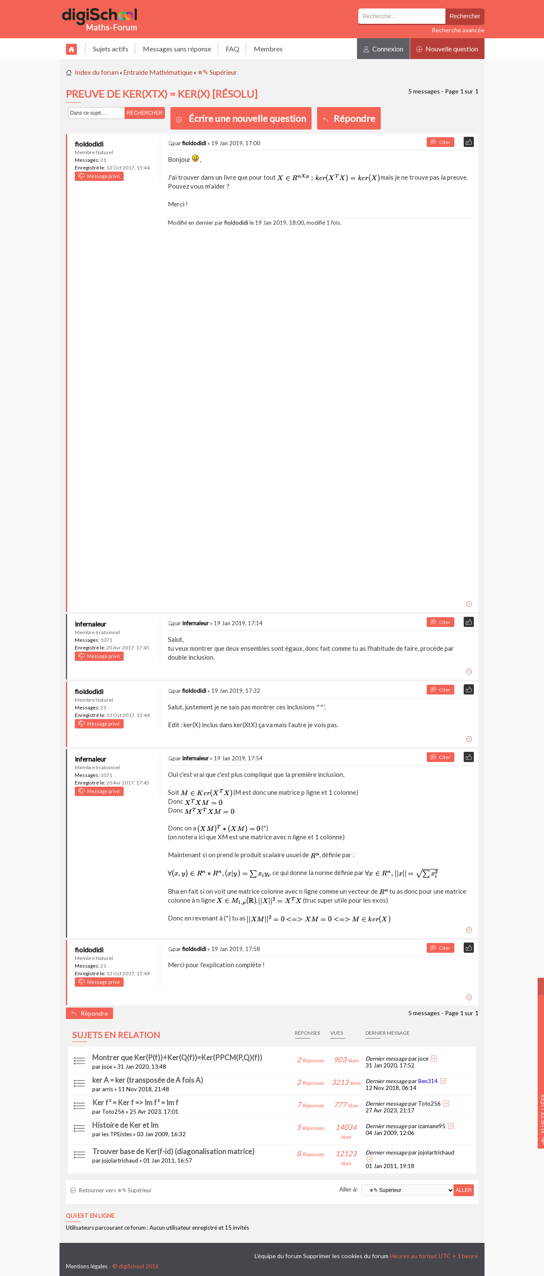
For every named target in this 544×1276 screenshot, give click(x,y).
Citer (440, 142)
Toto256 (113, 1111)
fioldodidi (89, 144)
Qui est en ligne (90, 1215)
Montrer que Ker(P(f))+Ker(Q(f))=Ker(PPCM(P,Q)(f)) (177, 1057)
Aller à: (348, 1189)
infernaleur (90, 624)
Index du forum (97, 72)
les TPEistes (117, 1134)
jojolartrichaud (120, 1160)
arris (107, 1089)
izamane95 (431, 1126)
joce (107, 1066)
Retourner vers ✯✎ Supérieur (111, 1190)
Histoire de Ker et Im (125, 1125)
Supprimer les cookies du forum (345, 1255)
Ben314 (428, 1081)
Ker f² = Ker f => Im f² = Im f (135, 1102)
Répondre (349, 118)
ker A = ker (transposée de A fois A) (147, 1080)
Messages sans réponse (177, 49)
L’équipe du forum (278, 1255)
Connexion (383, 49)
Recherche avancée (458, 30)
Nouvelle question (447, 49)
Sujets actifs (110, 49)
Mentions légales (87, 1266)
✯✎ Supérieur (217, 72)
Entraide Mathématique (158, 72)
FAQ (232, 49)
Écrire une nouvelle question (247, 118)
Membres (268, 49)
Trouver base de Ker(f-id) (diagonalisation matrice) (173, 1151)
